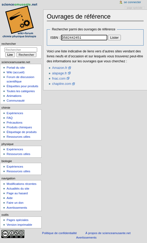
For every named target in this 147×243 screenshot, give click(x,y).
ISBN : (55, 38)
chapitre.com (61, 84)
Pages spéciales (17, 220)
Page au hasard (17, 193)
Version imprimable (19, 224)
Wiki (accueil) (15, 72)
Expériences (15, 113)
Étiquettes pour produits (22, 86)
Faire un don (15, 202)
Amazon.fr (59, 68)
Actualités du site (18, 188)
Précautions (14, 122)
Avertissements (17, 207)
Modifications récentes (21, 183)
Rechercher (9, 43)
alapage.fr (59, 73)
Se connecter (132, 2)
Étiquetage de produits (22, 132)
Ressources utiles (18, 136)
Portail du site (16, 67)
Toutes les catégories (21, 91)
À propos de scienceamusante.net (108, 233)
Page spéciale (134, 8)
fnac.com (58, 78)
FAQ (10, 117)
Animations (14, 95)
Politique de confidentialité (59, 233)
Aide (10, 198)
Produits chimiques (19, 127)
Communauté (16, 100)
